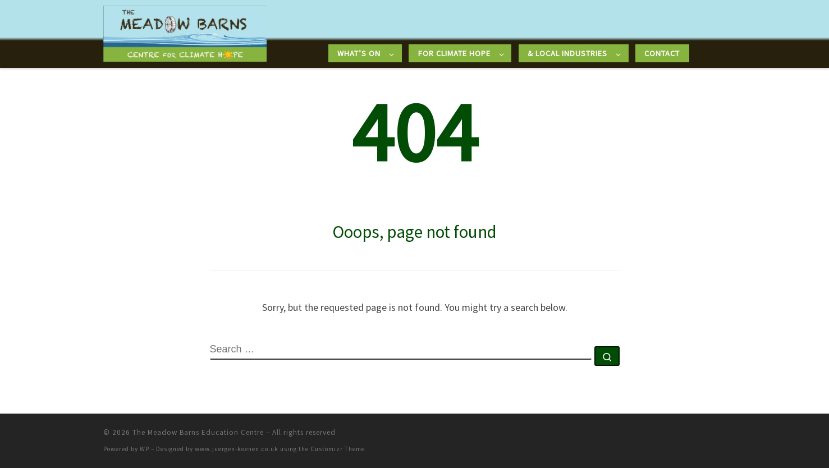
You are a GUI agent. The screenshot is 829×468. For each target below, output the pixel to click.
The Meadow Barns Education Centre (198, 432)
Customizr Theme (337, 449)
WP (144, 449)
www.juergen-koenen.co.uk (236, 449)
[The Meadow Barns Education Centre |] (185, 31)
